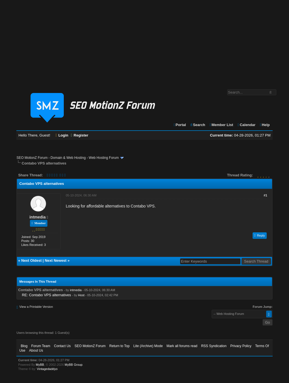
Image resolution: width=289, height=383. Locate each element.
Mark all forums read (182, 346)
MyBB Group (73, 364)
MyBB (40, 364)
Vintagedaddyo (47, 369)
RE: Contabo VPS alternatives (46, 295)
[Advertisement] (144, 41)
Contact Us (62, 346)
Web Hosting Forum (104, 158)
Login (62, 135)
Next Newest (55, 260)
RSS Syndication (214, 346)
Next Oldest (31, 260)
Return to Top (119, 346)
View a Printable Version (36, 306)
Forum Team (40, 346)
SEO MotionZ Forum (31, 158)
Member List (221, 125)
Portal (179, 125)
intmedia (37, 217)
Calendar (246, 125)
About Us (36, 350)
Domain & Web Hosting (68, 158)
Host (81, 295)
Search (197, 125)
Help (264, 125)
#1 (265, 195)
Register (79, 135)
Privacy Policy (240, 346)
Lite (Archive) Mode (148, 346)
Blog (24, 346)
